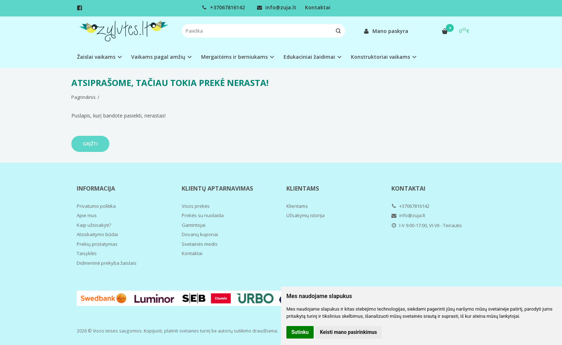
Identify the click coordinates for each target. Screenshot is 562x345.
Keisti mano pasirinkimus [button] (348, 332)
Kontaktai (317, 7)
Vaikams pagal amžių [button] (158, 56)
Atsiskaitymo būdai (97, 234)
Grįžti (90, 143)
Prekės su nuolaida (203, 215)
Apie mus (87, 215)
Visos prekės (196, 206)
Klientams (302, 188)
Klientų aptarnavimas (217, 188)
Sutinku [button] (300, 332)
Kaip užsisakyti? (94, 225)
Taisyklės (87, 253)
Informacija (96, 188)
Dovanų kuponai (200, 234)
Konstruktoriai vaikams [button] (380, 56)
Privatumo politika (96, 206)
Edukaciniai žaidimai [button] (309, 56)
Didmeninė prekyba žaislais (107, 263)
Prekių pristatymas (97, 244)
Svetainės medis (200, 244)
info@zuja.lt (276, 7)
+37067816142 (223, 7)
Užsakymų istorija (305, 215)
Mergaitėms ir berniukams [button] (234, 56)
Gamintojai (193, 225)
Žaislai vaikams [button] (96, 56)
